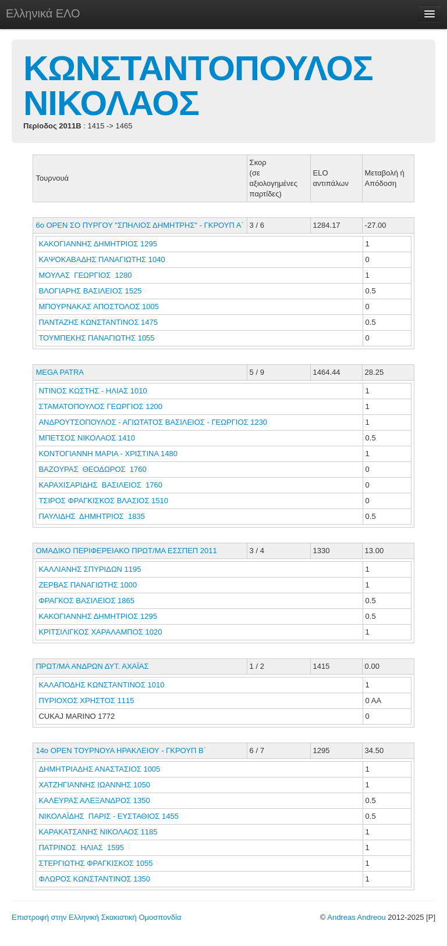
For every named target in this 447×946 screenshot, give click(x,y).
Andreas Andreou (356, 917)
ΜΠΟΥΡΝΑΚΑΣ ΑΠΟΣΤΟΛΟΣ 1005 (98, 306)
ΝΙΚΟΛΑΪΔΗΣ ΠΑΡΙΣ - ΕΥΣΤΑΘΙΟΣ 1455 (108, 816)
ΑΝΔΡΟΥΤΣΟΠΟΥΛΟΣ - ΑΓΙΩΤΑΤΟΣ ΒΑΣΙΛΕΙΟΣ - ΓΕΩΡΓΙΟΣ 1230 (152, 422)
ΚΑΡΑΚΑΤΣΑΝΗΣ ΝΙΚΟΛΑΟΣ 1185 (97, 831)
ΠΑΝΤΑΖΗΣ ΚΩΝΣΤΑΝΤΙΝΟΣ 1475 (98, 322)
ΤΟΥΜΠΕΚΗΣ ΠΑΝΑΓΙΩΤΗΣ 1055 (96, 338)
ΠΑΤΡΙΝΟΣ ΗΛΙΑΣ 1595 (81, 847)
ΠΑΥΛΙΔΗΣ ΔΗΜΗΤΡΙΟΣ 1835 (91, 516)
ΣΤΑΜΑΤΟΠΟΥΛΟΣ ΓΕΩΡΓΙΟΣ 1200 (100, 406)
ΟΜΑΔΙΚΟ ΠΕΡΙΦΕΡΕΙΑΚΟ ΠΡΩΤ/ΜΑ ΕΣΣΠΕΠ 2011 (126, 550)
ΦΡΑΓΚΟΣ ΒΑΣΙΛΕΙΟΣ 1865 (86, 600)
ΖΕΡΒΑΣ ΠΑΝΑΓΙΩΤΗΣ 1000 (87, 584)
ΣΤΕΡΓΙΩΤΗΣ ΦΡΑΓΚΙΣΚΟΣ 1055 (95, 863)
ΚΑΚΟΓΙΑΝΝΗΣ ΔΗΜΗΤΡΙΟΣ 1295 (97, 243)
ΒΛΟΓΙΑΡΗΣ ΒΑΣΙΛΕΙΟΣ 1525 (89, 290)
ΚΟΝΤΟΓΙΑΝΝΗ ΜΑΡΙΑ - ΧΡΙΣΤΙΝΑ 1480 (108, 453)
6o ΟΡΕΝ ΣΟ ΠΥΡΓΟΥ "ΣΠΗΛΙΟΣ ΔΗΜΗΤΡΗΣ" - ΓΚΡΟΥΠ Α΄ (139, 225)
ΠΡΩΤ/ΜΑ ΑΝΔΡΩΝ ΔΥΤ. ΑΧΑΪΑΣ (92, 666)
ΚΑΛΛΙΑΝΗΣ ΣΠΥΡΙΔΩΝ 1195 (89, 569)
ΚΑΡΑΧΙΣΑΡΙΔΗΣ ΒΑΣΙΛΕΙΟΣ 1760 (100, 485)
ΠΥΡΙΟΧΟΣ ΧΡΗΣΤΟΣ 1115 (86, 700)
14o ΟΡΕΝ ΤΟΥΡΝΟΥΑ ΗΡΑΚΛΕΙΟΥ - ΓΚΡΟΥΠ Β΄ (121, 750)
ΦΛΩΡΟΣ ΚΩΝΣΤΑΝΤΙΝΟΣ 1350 (94, 879)
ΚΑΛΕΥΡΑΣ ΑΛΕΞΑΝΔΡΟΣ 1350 (94, 800)
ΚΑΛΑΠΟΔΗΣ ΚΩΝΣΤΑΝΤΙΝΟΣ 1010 (101, 684)
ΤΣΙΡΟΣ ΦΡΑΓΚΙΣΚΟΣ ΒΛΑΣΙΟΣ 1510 (103, 500)
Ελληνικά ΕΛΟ (43, 13)
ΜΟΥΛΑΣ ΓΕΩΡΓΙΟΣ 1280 (85, 275)
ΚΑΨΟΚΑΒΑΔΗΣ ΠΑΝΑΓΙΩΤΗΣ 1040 (101, 259)
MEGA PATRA (60, 372)
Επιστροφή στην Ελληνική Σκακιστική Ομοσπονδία (96, 917)
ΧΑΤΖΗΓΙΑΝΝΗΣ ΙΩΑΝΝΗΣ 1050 (94, 784)
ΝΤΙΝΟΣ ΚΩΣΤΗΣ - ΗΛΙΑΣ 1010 (92, 390)
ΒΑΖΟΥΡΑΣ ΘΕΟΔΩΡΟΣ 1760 (92, 469)
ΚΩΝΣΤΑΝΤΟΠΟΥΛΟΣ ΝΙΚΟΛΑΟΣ (198, 86)
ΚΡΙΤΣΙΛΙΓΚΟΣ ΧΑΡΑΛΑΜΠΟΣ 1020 (100, 632)
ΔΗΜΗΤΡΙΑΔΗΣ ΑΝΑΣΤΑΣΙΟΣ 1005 (99, 769)
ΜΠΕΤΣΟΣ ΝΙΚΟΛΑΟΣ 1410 (86, 437)
